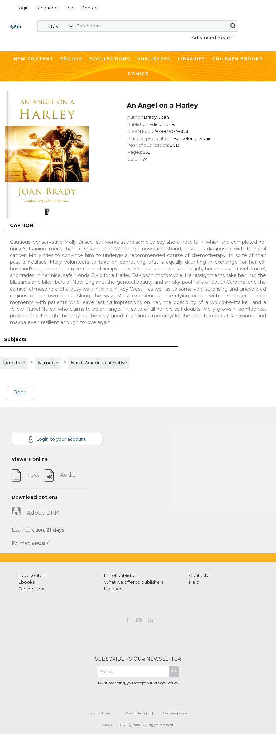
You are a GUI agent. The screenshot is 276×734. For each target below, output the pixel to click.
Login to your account (57, 439)
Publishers (153, 58)
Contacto (199, 575)
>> (174, 671)
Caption (21, 225)
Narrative (48, 363)
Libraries (191, 58)
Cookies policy (175, 713)
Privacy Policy (165, 683)
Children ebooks (237, 58)
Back (20, 392)
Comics (138, 73)
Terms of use (99, 713)
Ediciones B (162, 124)
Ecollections (109, 58)
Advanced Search (213, 38)
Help (194, 582)
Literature (14, 363)
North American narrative (99, 363)
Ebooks (71, 58)
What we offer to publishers (133, 582)
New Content (33, 58)
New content (32, 575)
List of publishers (121, 575)
